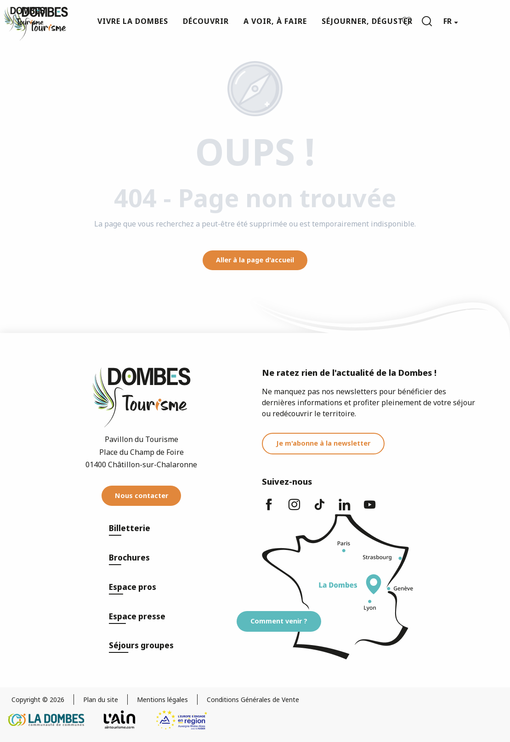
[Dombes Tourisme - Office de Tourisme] (24, 19)
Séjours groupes (141, 645)
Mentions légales (162, 699)
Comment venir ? (278, 621)
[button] (427, 21)
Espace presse (137, 616)
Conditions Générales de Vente (253, 699)
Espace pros (132, 587)
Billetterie (129, 528)
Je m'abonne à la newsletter (323, 443)
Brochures (129, 557)
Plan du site (100, 699)
